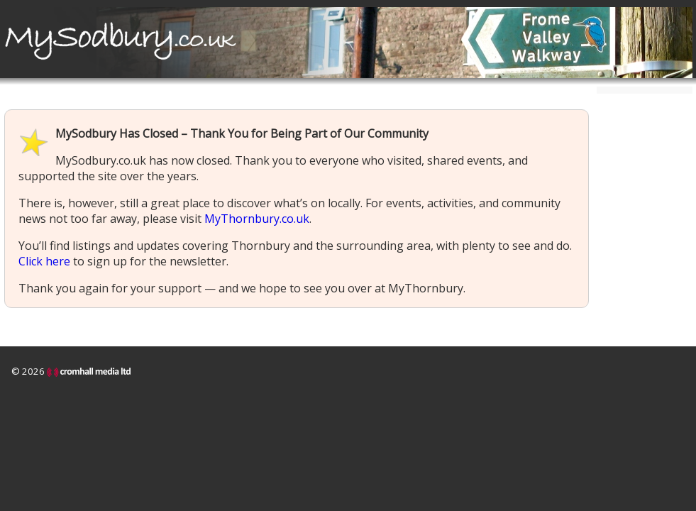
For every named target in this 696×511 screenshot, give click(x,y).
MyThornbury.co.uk (256, 218)
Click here (44, 261)
